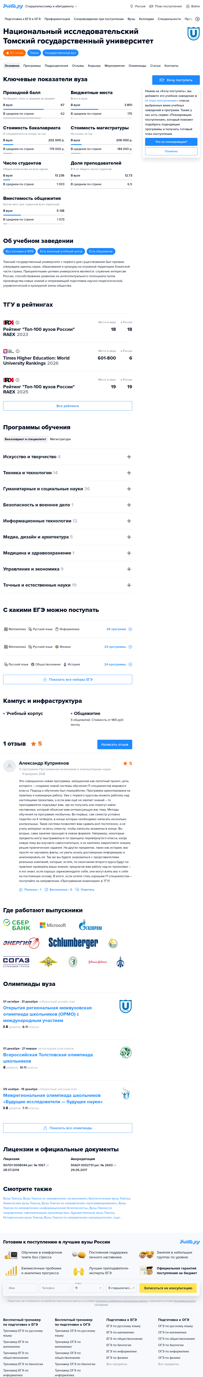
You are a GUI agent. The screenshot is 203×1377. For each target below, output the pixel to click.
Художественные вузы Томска (92, 1213)
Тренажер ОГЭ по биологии (75, 1364)
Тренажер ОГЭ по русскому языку (75, 1333)
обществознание (48, 664)
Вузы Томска (12, 1198)
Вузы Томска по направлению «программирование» (79, 1203)
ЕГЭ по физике (117, 1358)
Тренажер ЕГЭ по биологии (23, 1364)
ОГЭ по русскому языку (175, 1326)
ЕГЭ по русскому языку (123, 1326)
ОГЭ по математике (172, 1332)
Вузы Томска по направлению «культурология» (78, 1218)
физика (65, 647)
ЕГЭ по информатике (121, 1351)
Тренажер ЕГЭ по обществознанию (15, 1355)
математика (17, 629)
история (74, 664)
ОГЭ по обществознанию (176, 1339)
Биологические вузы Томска (109, 1198)
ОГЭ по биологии (171, 1345)
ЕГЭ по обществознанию (124, 1339)
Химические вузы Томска (21, 1203)
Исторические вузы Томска (23, 1218)
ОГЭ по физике (169, 1358)
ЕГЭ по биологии (118, 1345)
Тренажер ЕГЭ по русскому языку (23, 1333)
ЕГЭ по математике (120, 1332)
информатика (69, 629)
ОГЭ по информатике (173, 1351)
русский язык (43, 629)
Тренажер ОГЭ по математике (68, 1344)
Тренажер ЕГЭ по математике (15, 1344)
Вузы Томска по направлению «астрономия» (55, 1198)
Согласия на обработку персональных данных (121, 1301)
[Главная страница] (13, 6)
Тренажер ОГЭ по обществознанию (68, 1355)
